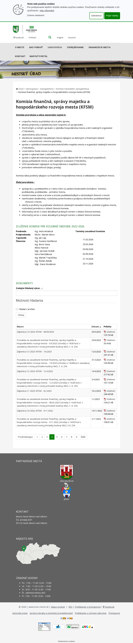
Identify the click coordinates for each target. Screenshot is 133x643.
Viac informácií (47, 10)
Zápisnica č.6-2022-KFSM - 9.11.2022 (35, 410)
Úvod (20, 88)
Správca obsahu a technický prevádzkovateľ (51, 613)
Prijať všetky (112, 15)
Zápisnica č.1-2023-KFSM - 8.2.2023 (34, 390)
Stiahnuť (111, 331)
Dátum (95, 326)
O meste (19, 47)
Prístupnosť (114, 613)
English (60, 37)
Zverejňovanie (75, 47)
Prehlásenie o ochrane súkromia (90, 613)
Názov (20, 326)
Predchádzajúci (25, 436)
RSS (71, 606)
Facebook (19, 37)
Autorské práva (20, 613)
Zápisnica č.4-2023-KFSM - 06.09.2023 (35, 331)
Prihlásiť (32, 37)
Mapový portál (39, 56)
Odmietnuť (96, 15)
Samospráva (55, 47)
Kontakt (20, 56)
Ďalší (83, 436)
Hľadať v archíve (25, 309)
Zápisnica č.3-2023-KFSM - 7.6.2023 (34, 351)
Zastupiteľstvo (47, 88)
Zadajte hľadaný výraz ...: (29, 288)
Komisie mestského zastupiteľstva (72, 88)
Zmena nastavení (35, 15)
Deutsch (72, 37)
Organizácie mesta (100, 47)
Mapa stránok (58, 606)
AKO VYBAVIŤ (36, 47)
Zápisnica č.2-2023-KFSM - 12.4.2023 (35, 371)
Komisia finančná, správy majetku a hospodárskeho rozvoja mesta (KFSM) (54, 92)
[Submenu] (25, 47)
